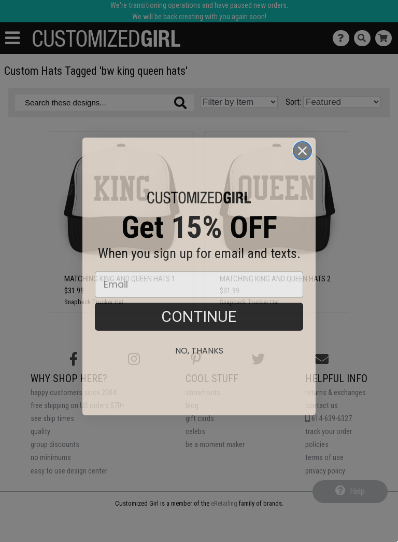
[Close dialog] (302, 170)
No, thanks (199, 370)
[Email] (199, 304)
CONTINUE (199, 336)
